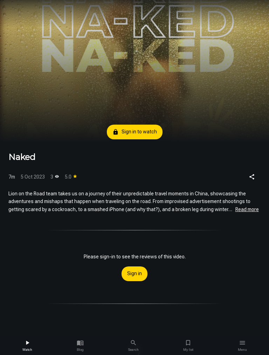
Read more (247, 209)
